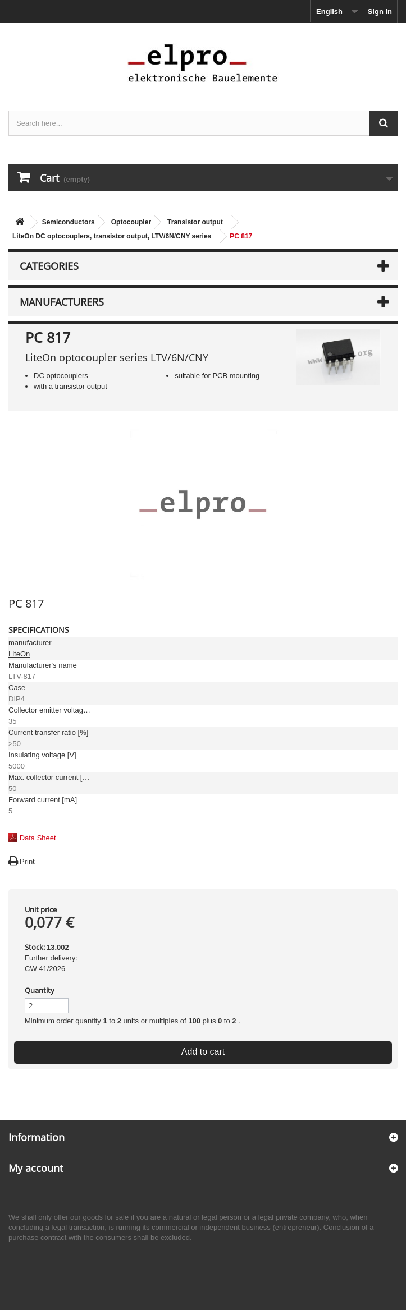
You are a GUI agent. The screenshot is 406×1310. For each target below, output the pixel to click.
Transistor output (195, 222)
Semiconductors (68, 222)
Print (27, 861)
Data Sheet (38, 838)
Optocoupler (131, 222)
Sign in (380, 11)
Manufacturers (62, 302)
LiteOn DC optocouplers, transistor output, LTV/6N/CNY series (111, 236)
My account (35, 1168)
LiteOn (19, 654)
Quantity (39, 990)
